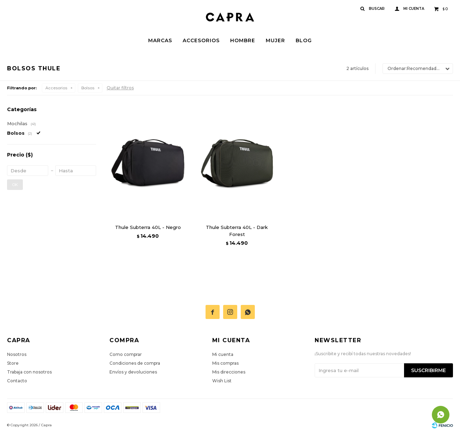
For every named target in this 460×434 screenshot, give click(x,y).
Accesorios (201, 40)
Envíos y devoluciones (133, 372)
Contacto (17, 380)
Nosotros (16, 354)
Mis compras (225, 363)
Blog (304, 40)
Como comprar (125, 354)
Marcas (160, 40)
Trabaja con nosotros (29, 372)
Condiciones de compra (134, 363)
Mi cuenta (222, 354)
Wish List (222, 380)
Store (13, 363)
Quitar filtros (120, 87)
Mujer (275, 40)
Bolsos (87, 87)
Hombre (242, 40)
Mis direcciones (228, 372)
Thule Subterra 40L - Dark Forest (237, 230)
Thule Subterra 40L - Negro (148, 227)
